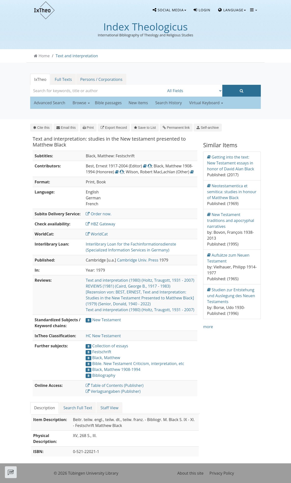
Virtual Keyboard (206, 102)
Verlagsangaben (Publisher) (113, 391)
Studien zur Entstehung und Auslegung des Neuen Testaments (231, 295)
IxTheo (40, 79)
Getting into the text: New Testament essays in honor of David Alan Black (230, 163)
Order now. (98, 214)
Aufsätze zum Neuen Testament (228, 258)
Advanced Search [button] (49, 102)
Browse (81, 102)
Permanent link (176, 128)
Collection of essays (110, 346)
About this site (190, 473)
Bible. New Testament (112, 363)
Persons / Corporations (101, 79)
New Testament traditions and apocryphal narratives (230, 220)
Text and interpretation (77, 56)
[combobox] (97, 91)
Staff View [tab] (109, 407)
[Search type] (193, 91)
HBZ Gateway (100, 224)
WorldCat (97, 234)
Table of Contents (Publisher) (114, 385)
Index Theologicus (145, 26)
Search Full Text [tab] (77, 407)
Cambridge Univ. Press (137, 260)
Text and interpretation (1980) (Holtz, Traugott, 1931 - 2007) (140, 280)
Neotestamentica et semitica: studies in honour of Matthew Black (231, 191)
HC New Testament (103, 335)
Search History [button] (168, 102)
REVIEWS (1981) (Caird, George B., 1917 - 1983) (128, 286)
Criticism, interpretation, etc (158, 363)
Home (44, 56)
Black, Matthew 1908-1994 (116, 369)
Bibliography (103, 375)
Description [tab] (44, 407)
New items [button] (138, 102)
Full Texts (63, 79)
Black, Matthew (106, 357)
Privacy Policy (222, 473)
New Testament (106, 319)
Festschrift (101, 351)
